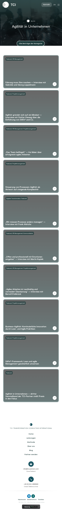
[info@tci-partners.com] (31, 464)
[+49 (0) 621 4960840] (31, 479)
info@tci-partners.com (31, 469)
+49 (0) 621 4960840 (31, 484)
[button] (31, 43)
